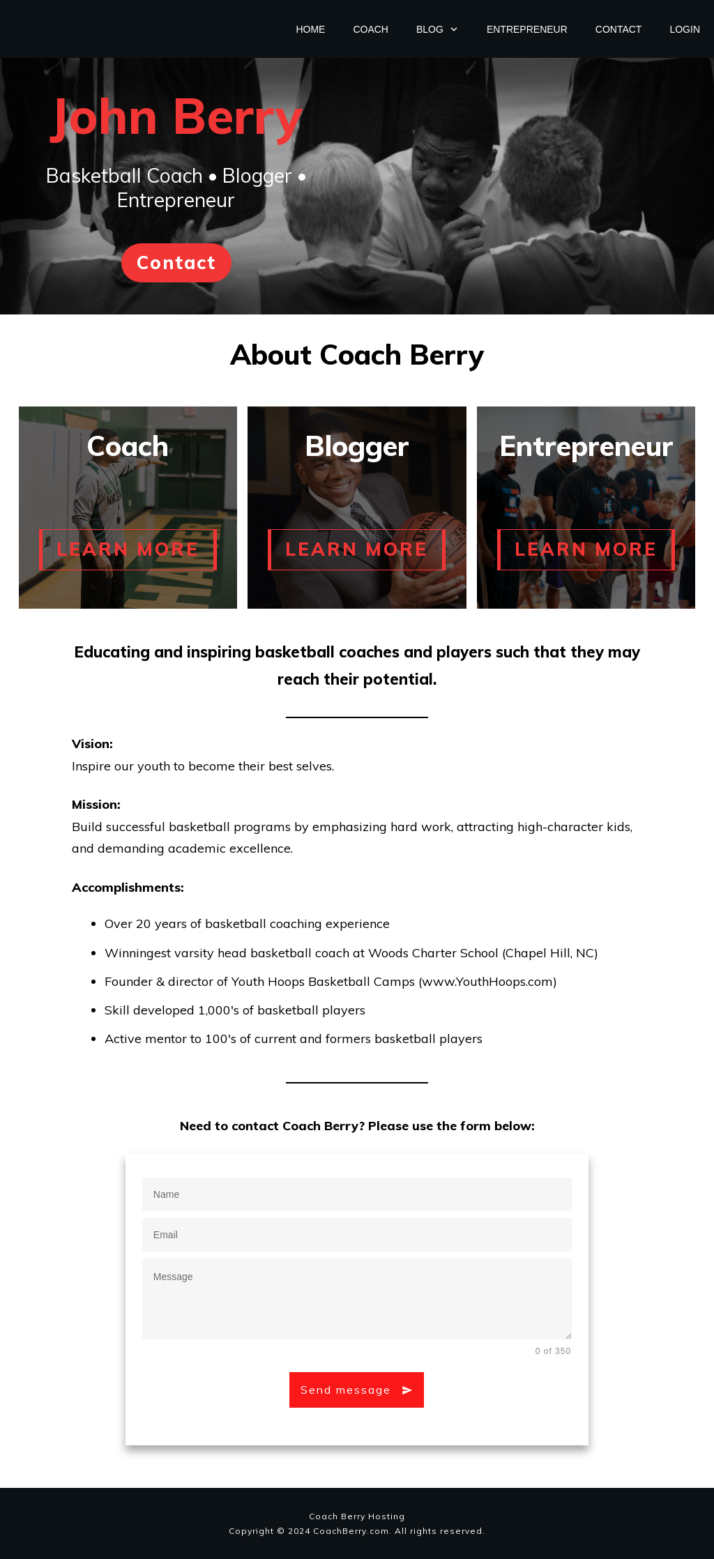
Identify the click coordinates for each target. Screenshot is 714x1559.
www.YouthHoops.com (487, 981)
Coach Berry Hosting (357, 1516)
